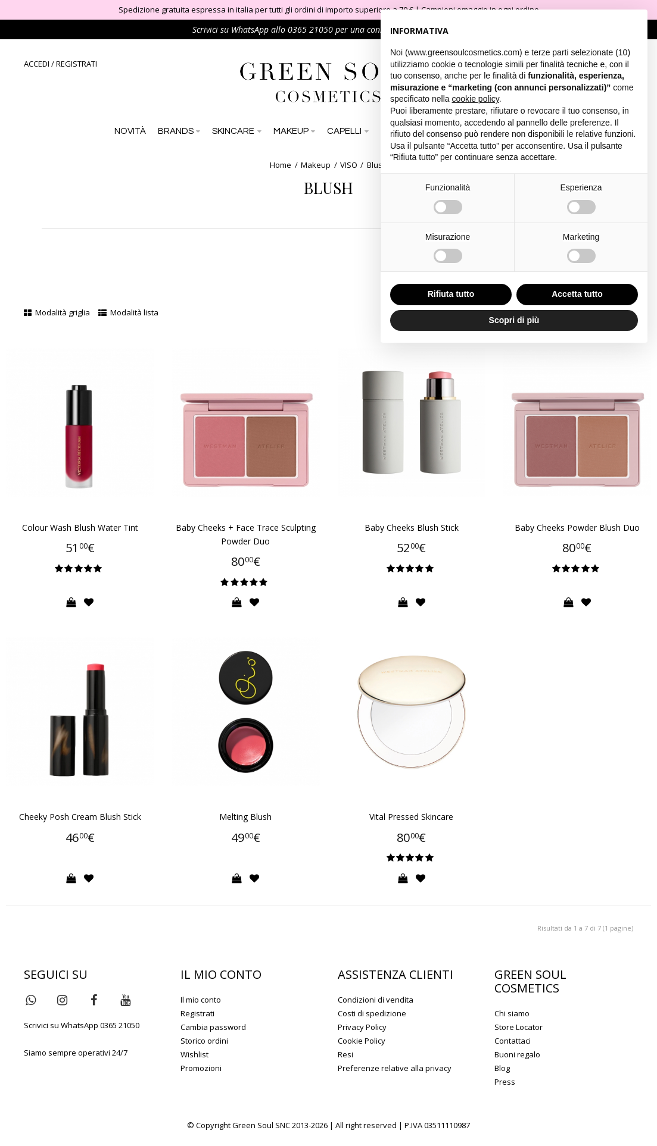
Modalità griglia (57, 312)
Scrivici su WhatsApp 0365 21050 (81, 1025)
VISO (348, 164)
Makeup (316, 164)
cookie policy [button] (475, 99)
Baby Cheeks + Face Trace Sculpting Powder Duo (246, 534)
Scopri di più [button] (514, 320)
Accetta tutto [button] (577, 294)
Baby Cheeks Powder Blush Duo (577, 527)
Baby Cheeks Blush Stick (412, 527)
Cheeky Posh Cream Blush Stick (80, 816)
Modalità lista (128, 312)
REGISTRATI (76, 63)
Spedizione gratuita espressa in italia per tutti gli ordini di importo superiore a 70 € (266, 9)
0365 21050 (310, 29)
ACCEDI (36, 63)
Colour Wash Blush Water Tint (80, 527)
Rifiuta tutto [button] (451, 294)
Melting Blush (245, 816)
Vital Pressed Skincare (411, 816)
